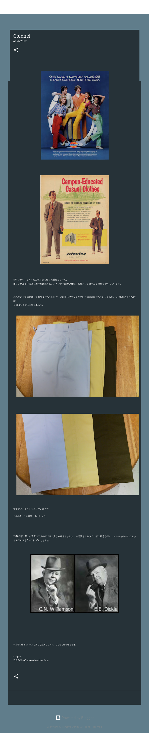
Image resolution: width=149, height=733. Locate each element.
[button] (16, 50)
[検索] (142, 7)
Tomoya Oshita (23, 7)
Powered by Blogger (75, 718)
